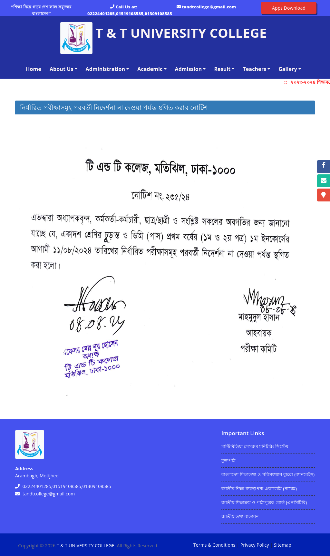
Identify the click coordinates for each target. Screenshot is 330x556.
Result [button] (222, 69)
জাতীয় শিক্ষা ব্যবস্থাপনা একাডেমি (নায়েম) (259, 488)
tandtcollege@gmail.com (209, 7)
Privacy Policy (254, 545)
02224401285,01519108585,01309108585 (129, 13)
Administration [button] (105, 69)
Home (35, 69)
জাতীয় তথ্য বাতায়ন (239, 516)
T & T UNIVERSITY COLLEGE (85, 545)
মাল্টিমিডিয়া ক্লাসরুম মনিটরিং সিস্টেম (254, 446)
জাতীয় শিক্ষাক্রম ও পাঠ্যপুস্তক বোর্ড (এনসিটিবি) (264, 502)
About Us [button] (61, 69)
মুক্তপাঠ (228, 460)
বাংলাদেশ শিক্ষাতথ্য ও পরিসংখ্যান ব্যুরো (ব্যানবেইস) (268, 474)
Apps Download (289, 8)
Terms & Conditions (214, 545)
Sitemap (282, 545)
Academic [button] (149, 69)
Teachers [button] (254, 69)
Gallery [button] (287, 69)
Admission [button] (188, 69)
